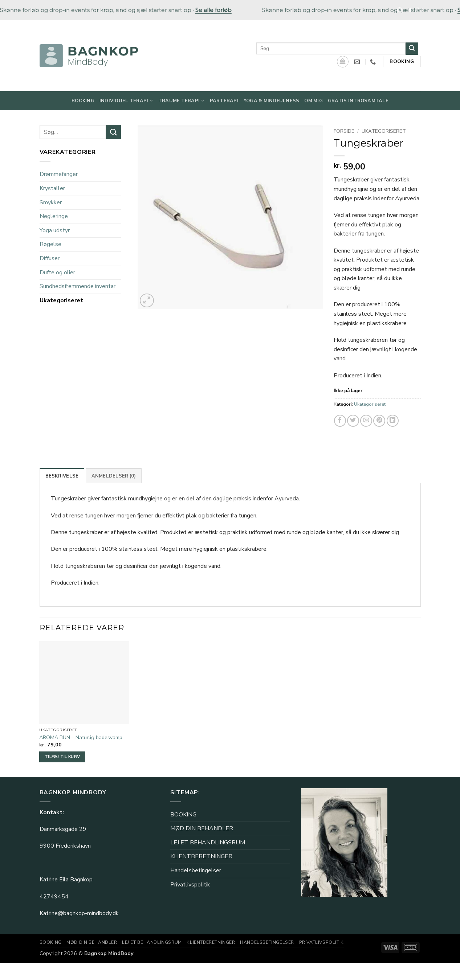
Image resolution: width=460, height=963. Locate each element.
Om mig (313, 101)
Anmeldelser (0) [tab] (113, 476)
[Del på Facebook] (340, 421)
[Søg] (400, 10)
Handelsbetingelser (195, 870)
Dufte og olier (57, 272)
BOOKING (183, 815)
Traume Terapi (181, 100)
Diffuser (50, 258)
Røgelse (50, 244)
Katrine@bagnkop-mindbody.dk (79, 913)
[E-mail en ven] (366, 421)
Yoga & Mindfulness (272, 101)
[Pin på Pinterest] (379, 421)
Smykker (51, 202)
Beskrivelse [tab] (62, 476)
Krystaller (52, 188)
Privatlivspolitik (190, 885)
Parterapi (224, 101)
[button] (147, 301)
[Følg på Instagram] (417, 10)
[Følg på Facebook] (410, 10)
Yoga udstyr (55, 230)
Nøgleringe (54, 216)
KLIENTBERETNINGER (201, 856)
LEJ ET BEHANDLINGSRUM (207, 843)
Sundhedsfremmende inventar (77, 286)
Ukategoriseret (384, 131)
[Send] (412, 48)
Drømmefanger (59, 174)
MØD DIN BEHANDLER (201, 828)
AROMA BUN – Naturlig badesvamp (80, 737)
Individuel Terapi (126, 100)
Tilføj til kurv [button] (62, 756)
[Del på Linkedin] (393, 421)
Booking (83, 101)
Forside (344, 131)
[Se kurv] (343, 61)
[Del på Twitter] (353, 421)
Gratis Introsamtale (358, 101)
